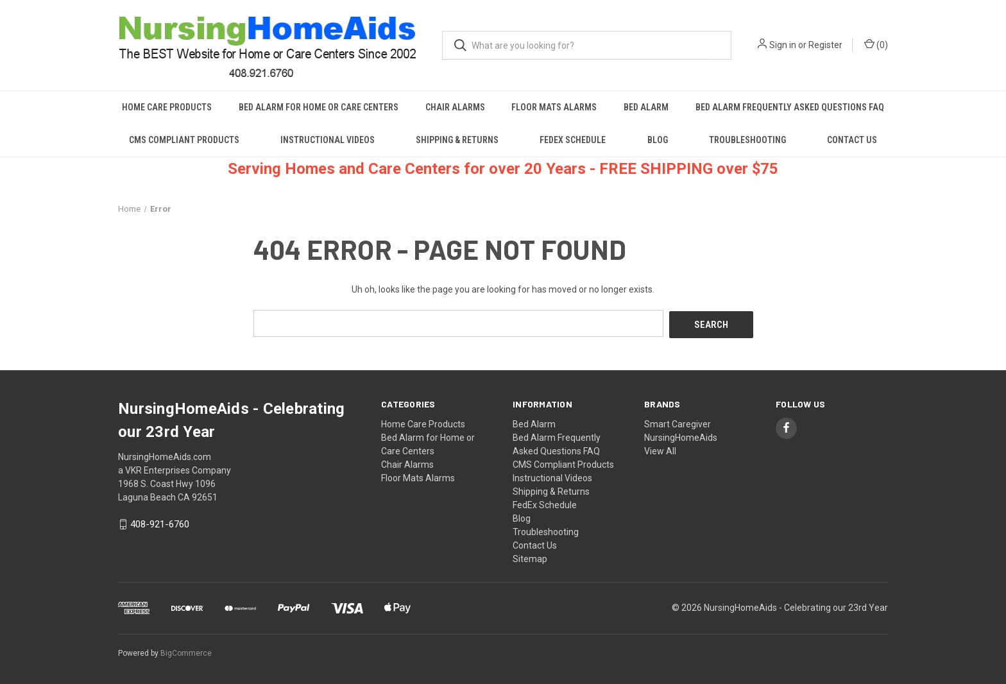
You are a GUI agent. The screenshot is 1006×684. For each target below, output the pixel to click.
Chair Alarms (455, 107)
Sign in (782, 45)
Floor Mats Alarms (554, 107)
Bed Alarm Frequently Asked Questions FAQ (789, 107)
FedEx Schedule (573, 140)
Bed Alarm (646, 107)
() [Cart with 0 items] (876, 44)
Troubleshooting (747, 140)
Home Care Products (167, 107)
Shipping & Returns (457, 140)
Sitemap (530, 557)
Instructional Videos (327, 140)
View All (660, 449)
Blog (657, 140)
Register (825, 45)
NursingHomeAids (680, 436)
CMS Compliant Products (184, 140)
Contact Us (852, 140)
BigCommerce (186, 651)
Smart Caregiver (677, 422)
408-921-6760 (159, 523)
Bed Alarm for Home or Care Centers (318, 107)
